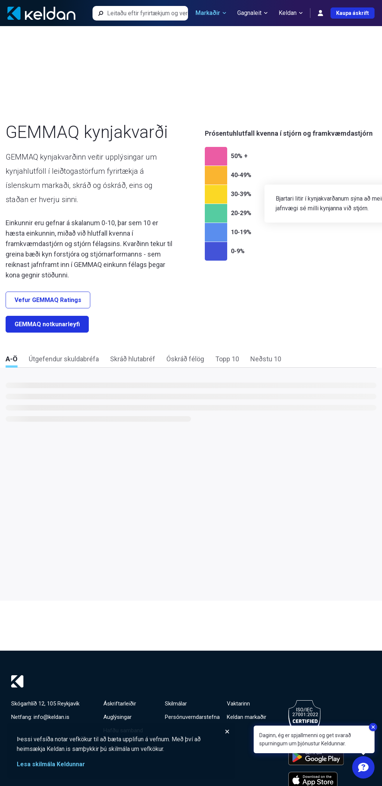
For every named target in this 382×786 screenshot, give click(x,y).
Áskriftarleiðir (119, 703)
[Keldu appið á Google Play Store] (316, 757)
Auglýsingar (117, 717)
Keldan (291, 13)
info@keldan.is (51, 717)
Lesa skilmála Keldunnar (51, 764)
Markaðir (210, 13)
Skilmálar (176, 703)
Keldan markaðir (246, 717)
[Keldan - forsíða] (41, 13)
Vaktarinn (238, 703)
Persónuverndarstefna (192, 717)
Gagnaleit (252, 13)
